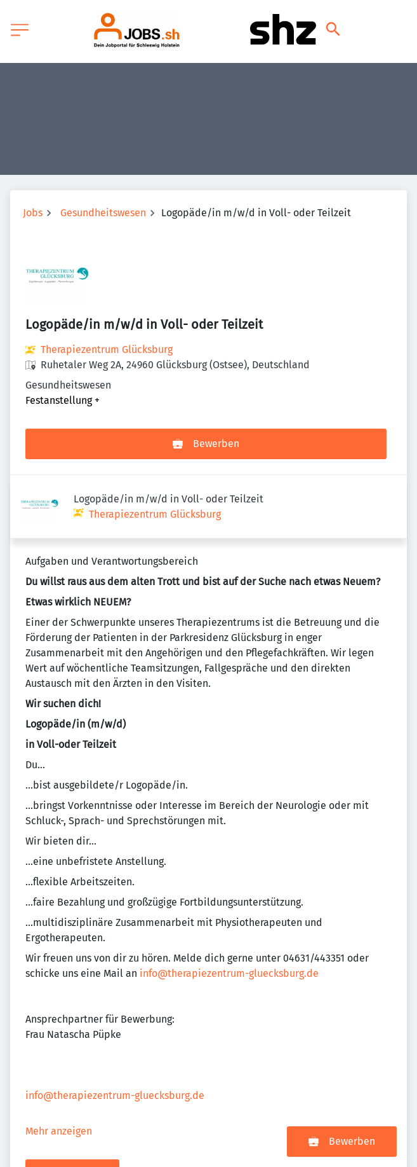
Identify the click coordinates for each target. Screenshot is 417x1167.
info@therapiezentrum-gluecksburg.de (229, 910)
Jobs (33, 213)
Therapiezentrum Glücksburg (107, 349)
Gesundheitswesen (103, 213)
